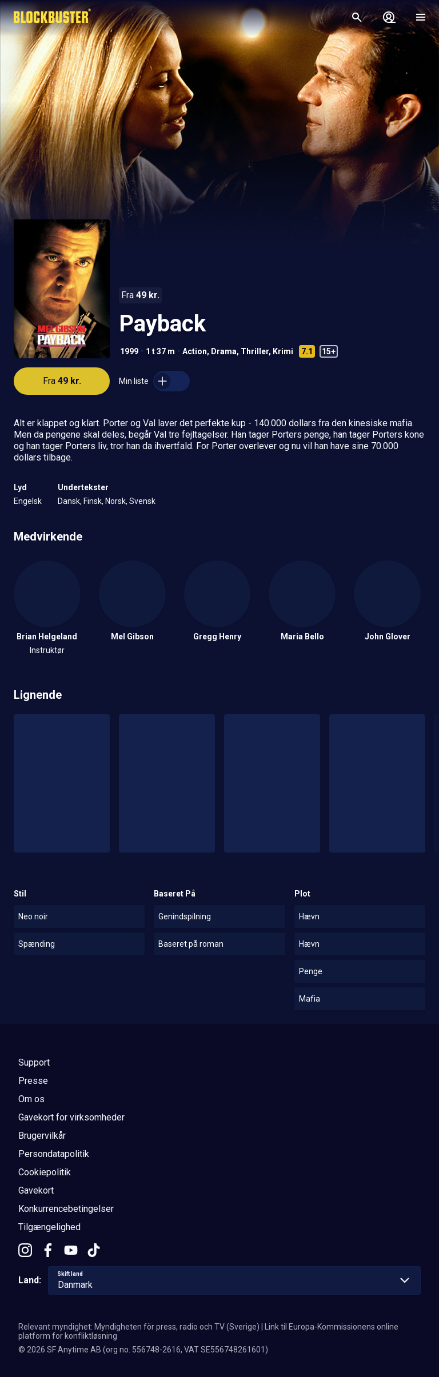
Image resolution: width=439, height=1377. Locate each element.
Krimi (283, 351)
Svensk (142, 501)
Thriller (255, 351)
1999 (129, 351)
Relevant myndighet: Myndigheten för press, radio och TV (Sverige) (139, 1326)
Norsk (115, 501)
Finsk (92, 501)
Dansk (69, 501)
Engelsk (28, 501)
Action (194, 351)
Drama (224, 351)
